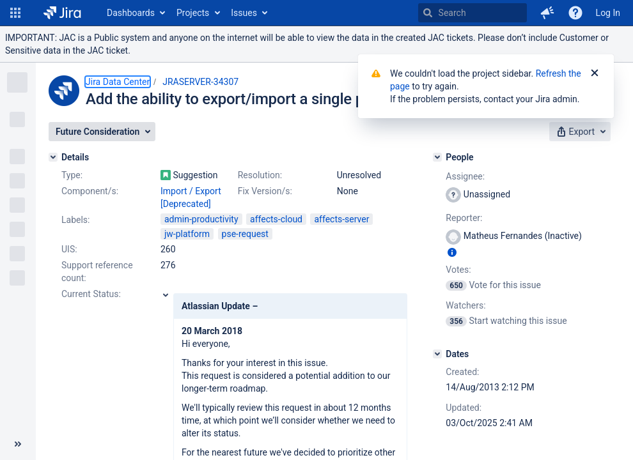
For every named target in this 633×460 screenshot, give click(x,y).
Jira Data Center (118, 82)
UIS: (69, 249)
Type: (71, 175)
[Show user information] (452, 252)
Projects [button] (192, 13)
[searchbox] (472, 12)
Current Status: (91, 294)
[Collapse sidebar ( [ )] (17, 444)
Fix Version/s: (265, 191)
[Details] (53, 157)
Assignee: (465, 176)
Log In (608, 13)
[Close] (594, 73)
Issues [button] (244, 13)
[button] (15, 13)
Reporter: (464, 218)
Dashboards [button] (131, 13)
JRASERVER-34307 (200, 82)
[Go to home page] (62, 13)
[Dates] (437, 353)
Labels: (75, 220)
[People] (437, 157)
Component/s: (89, 191)
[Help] (575, 13)
